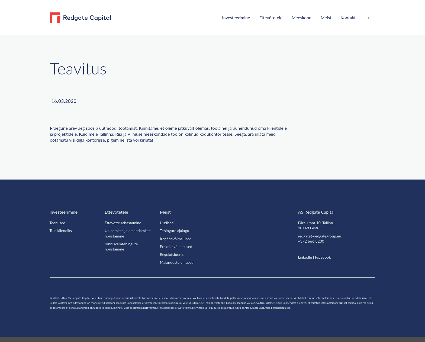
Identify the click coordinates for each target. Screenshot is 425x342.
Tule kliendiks (61, 230)
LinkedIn (305, 257)
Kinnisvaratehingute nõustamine (123, 246)
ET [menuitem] (369, 17)
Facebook (326, 257)
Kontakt (346, 17)
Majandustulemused (178, 262)
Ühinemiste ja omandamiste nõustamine (129, 233)
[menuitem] (369, 18)
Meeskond (296, 17)
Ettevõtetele (262, 17)
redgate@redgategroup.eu (322, 235)
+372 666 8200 (312, 241)
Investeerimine (223, 17)
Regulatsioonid (173, 254)
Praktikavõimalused (178, 246)
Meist (322, 17)
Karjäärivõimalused (177, 238)
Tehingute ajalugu (176, 230)
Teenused (58, 222)
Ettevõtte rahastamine (126, 222)
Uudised (167, 222)
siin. (129, 312)
